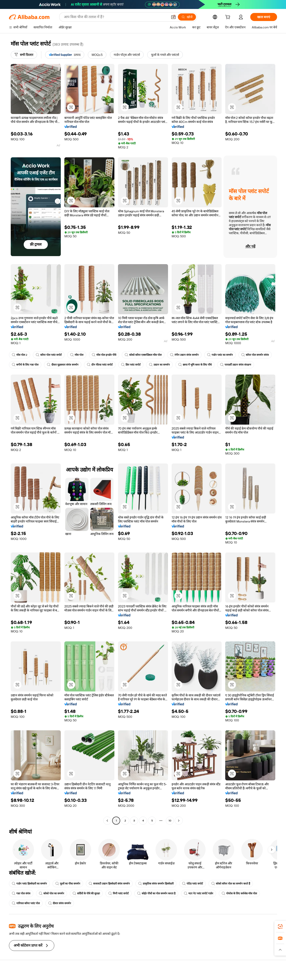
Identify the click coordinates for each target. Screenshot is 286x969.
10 (169, 820)
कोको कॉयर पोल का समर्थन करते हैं (230, 883)
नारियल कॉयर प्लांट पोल (26, 903)
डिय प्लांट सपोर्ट (131, 365)
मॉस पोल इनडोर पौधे (104, 355)
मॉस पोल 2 (19, 355)
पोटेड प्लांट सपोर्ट (192, 883)
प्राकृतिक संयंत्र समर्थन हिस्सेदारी (156, 883)
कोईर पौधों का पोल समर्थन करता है (156, 893)
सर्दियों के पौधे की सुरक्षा (86, 893)
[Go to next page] (179, 821)
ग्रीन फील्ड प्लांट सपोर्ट (100, 365)
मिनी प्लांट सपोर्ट (118, 893)
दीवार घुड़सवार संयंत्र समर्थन (62, 365)
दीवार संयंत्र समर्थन (59, 903)
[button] (173, 17)
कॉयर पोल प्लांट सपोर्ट (49, 355)
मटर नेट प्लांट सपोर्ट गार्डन (198, 893)
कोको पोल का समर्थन (51, 893)
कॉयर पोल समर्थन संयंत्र (255, 355)
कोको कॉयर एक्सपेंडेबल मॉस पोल (143, 355)
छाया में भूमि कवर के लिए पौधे (195, 365)
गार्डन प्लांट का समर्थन (220, 355)
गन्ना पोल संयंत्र (21, 893)
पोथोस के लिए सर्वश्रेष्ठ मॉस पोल (239, 893)
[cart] (228, 17)
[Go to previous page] (107, 821)
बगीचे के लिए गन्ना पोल (25, 365)
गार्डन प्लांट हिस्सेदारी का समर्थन (29, 883)
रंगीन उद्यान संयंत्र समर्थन (184, 355)
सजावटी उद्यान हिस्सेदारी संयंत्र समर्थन (109, 883)
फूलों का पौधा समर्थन (67, 883)
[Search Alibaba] (115, 17)
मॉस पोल (76, 355)
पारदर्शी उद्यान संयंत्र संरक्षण (235, 365)
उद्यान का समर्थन (159, 365)
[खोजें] (187, 17)
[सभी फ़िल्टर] (24, 55)
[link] (280, 926)
